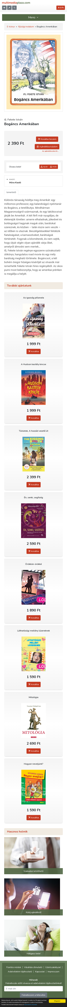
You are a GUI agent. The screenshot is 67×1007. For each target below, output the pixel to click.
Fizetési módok (13, 967)
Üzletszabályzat (53, 967)
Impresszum (53, 971)
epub (44, 166)
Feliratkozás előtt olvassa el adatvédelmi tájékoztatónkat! (33, 983)
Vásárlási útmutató (33, 967)
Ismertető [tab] (11, 192)
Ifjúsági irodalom (26, 26)
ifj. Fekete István (13, 119)
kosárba (33, 351)
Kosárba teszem (47, 139)
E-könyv (11, 26)
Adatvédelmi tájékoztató (20, 971)
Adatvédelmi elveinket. (30, 1005)
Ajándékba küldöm (47, 146)
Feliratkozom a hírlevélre (33, 995)
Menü (33, 17)
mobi (53, 166)
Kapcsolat (40, 971)
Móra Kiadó (15, 182)
